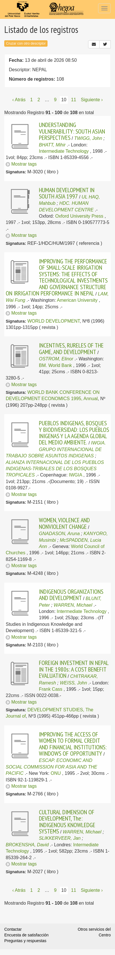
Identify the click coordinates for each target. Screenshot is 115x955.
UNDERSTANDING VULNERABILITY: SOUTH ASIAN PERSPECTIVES (72, 131)
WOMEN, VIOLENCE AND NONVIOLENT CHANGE (64, 523)
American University (77, 300)
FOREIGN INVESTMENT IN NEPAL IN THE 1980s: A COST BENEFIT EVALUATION (73, 669)
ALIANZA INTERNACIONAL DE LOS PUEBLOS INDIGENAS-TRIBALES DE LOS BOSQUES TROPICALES (55, 469)
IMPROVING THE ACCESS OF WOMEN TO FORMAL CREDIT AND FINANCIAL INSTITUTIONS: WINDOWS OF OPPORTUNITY (72, 743)
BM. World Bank (55, 365)
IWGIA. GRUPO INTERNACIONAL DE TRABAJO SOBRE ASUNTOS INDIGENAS (56, 449)
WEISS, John (73, 682)
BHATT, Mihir (52, 144)
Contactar (13, 929)
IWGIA (75, 474)
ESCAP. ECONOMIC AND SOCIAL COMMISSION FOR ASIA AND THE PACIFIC (51, 767)
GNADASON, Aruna (59, 533)
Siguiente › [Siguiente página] (92, 99)
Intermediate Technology (64, 151)
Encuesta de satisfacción (26, 935)
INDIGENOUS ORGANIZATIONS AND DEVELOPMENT (71, 594)
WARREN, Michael (73, 605)
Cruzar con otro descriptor (26, 43)
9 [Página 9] (55, 99)
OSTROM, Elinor (56, 358)
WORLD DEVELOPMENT (53, 321)
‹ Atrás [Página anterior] (18, 99)
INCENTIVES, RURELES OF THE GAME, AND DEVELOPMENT (71, 348)
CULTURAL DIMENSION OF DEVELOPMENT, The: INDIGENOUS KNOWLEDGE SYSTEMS (67, 821)
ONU (56, 773)
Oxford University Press (79, 216)
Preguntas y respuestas (25, 940)
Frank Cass (50, 689)
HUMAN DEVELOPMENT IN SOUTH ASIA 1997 (66, 193)
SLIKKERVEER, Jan (60, 838)
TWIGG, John (88, 138)
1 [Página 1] (31, 99)
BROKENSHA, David (27, 844)
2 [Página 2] (38, 99)
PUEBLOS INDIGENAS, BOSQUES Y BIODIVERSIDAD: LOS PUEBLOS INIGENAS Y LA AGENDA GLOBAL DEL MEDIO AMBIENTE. (74, 432)
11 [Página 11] (73, 99)
